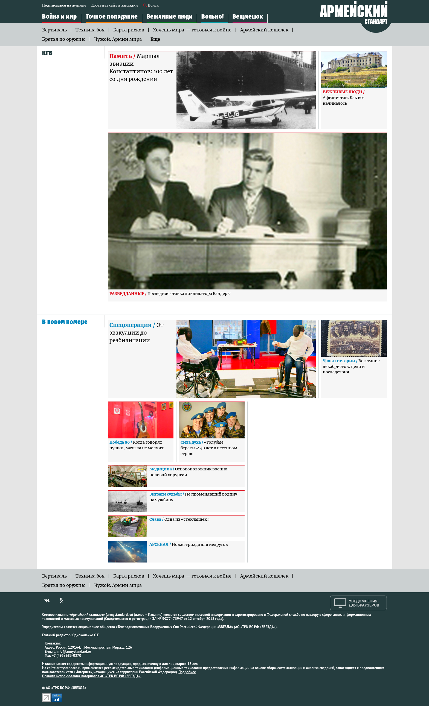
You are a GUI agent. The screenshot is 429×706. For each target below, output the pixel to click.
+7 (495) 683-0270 (66, 655)
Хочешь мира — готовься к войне (192, 29)
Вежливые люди (170, 16)
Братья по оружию (64, 39)
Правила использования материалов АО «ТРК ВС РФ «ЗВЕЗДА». (91, 676)
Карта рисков (128, 29)
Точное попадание (112, 16)
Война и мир (59, 16)
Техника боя (90, 29)
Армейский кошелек (264, 29)
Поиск (153, 5)
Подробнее (187, 672)
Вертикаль (54, 29)
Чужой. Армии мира (118, 39)
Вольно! (212, 16)
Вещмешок (248, 16)
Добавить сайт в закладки (114, 5)
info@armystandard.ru (73, 651)
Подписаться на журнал (64, 5)
